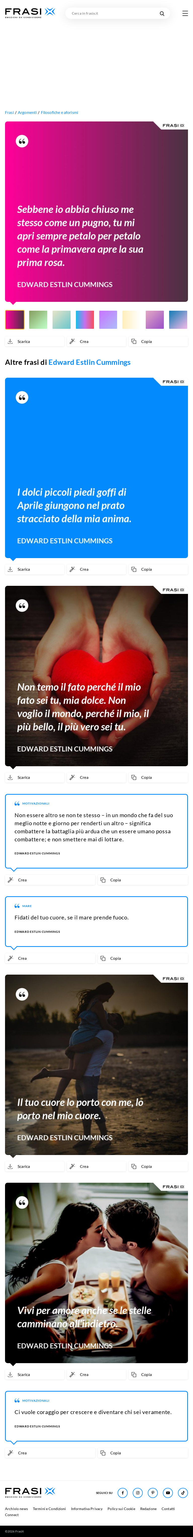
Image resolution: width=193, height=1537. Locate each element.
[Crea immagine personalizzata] (96, 341)
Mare (27, 906)
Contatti (168, 1509)
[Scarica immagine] (34, 341)
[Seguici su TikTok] (183, 1493)
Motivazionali (36, 803)
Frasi (9, 112)
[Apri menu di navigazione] (185, 13)
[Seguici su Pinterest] (153, 1493)
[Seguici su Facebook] (123, 1493)
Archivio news (16, 1509)
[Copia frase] (158, 341)
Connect (12, 1515)
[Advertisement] (96, 56)
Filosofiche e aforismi (59, 112)
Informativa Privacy (87, 1509)
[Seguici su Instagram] (138, 1493)
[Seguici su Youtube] (168, 1493)
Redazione (148, 1509)
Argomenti (27, 112)
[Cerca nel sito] (162, 13)
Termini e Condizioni (49, 1509)
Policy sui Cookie (121, 1509)
